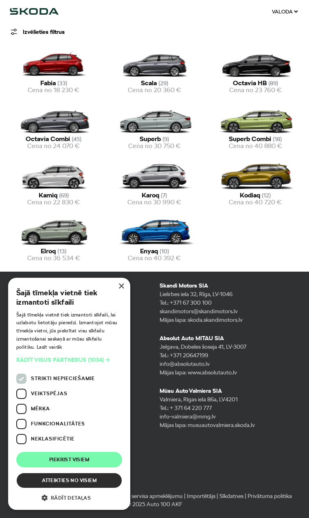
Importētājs (201, 496)
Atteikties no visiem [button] (69, 480)
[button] (69, 360)
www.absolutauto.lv (212, 372)
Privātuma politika (270, 496)
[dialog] (69, 394)
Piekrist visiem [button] (69, 460)
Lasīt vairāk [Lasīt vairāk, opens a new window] (49, 347)
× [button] (121, 286)
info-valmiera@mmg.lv (188, 416)
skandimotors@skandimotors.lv (199, 311)
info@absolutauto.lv (185, 364)
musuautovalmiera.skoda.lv (221, 425)
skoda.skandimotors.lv (215, 320)
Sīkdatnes (231, 496)
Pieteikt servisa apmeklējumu (147, 496)
